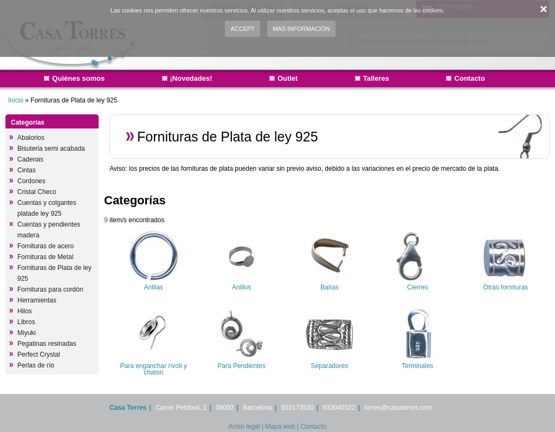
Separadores (330, 366)
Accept (242, 28)
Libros (26, 322)
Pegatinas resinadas (46, 343)
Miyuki (26, 333)
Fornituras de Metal (45, 257)
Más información (301, 28)
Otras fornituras (505, 287)
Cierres (417, 287)
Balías (329, 287)
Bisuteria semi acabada (51, 148)
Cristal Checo (36, 192)
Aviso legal (244, 426)
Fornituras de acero (45, 246)
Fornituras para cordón (50, 289)
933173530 (297, 407)
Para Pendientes (241, 366)
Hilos (24, 311)
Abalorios (30, 137)
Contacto (469, 78)
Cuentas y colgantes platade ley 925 (46, 208)
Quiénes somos (78, 78)
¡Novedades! (191, 78)
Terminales (417, 366)
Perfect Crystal (38, 354)
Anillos (241, 287)
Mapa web (280, 426)
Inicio (15, 100)
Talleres (376, 78)
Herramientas (36, 300)
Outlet (288, 78)
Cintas (26, 170)
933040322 (339, 407)
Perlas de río (35, 365)
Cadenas (30, 159)
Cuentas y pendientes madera (48, 230)
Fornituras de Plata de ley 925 (54, 273)
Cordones (31, 181)
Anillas (153, 287)
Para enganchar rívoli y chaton (153, 369)
